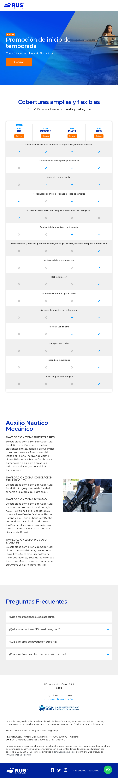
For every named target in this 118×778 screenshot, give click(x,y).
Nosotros (93, 770)
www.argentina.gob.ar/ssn (59, 699)
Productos (79, 770)
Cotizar (19, 62)
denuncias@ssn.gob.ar (64, 752)
